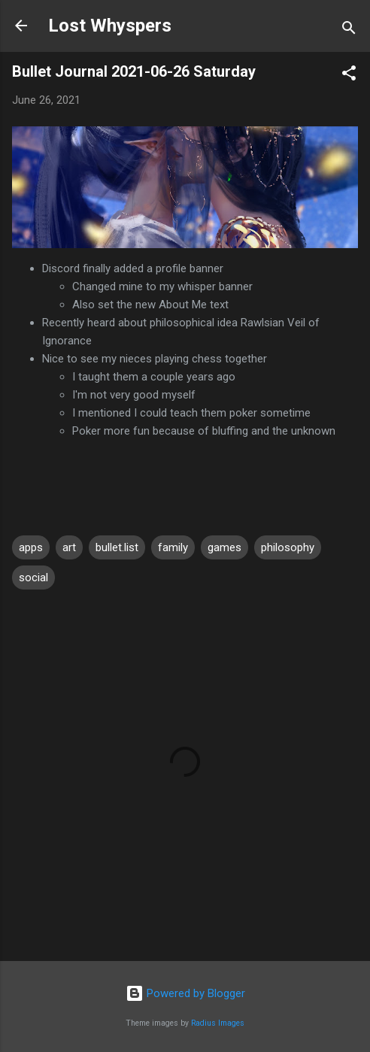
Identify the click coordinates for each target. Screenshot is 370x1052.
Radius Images (217, 1023)
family (173, 547)
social (33, 577)
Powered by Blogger (185, 993)
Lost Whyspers (109, 25)
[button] (349, 75)
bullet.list (117, 547)
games (224, 547)
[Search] (349, 30)
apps (31, 547)
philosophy (287, 547)
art (69, 547)
